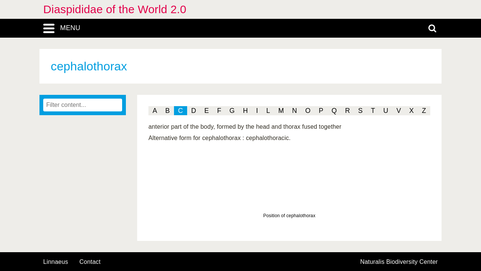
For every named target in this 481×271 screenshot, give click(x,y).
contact (89, 262)
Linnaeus (55, 262)
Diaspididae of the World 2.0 (114, 9)
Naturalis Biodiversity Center (399, 262)
